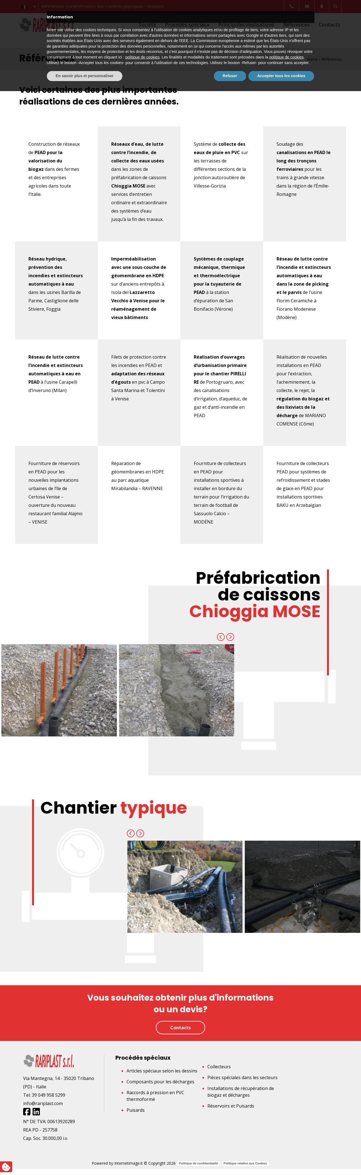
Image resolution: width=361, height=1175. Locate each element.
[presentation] (221, 637)
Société (147, 24)
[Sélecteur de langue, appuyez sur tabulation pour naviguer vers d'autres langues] (29, 6)
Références (296, 24)
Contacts (329, 24)
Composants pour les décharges (160, 1082)
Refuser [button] (230, 1159)
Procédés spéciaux (187, 24)
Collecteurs (219, 1067)
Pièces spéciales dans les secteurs (242, 1077)
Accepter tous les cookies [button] (281, 1159)
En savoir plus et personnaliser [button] (85, 1159)
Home (312, 59)
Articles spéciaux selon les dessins (162, 1071)
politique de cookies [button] (142, 1141)
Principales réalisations (246, 24)
